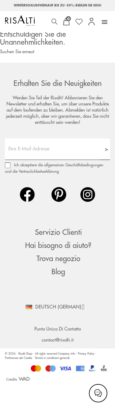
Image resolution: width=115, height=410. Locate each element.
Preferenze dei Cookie (18, 358)
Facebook (27, 194)
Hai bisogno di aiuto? (58, 245)
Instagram (87, 194)
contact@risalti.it (58, 340)
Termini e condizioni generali (52, 358)
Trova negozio (58, 258)
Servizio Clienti (58, 232)
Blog (58, 271)
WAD (24, 379)
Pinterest (59, 194)
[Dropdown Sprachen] (57, 307)
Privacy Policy (86, 353)
